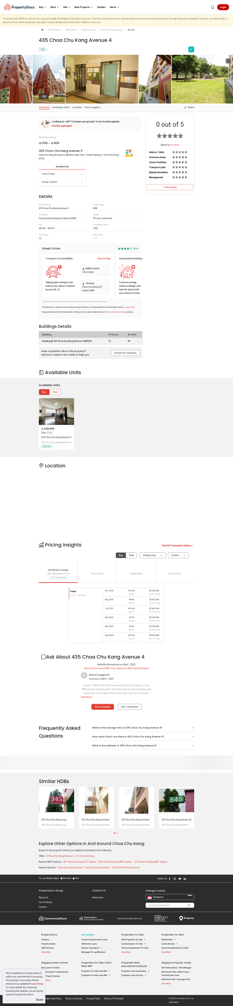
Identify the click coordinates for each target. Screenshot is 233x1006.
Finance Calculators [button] (92, 948)
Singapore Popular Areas (176, 962)
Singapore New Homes (54, 962)
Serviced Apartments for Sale (134, 948)
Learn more (130, 307)
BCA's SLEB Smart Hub (116, 312)
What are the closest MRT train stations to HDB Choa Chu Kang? (116, 668)
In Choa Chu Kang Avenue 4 (60, 856)
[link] (90, 124)
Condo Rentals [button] (169, 944)
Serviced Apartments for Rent (175, 948)
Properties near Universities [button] (135, 971)
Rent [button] (55, 7)
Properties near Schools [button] (133, 975)
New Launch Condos (50, 968)
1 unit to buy (62, 174)
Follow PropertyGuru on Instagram (175, 879)
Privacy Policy (36, 983)
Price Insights (92, 107)
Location (77, 107)
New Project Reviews (50, 976)
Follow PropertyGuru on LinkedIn (185, 879)
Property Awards (91, 918)
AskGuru (45, 940)
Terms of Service (74, 998)
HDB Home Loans (89, 944)
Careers (43, 907)
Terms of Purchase (113, 998)
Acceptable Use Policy (50, 998)
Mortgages (87, 934)
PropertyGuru (49, 934)
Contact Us (99, 890)
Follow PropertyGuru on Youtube (180, 879)
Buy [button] (43, 7)
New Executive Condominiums (55, 972)
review (175, 145)
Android (65, 878)
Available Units (61, 107)
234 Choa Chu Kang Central (135, 819)
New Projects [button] (84, 7)
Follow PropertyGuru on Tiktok (193, 878)
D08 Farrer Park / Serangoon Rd (175, 979)
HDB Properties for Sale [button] (133, 939)
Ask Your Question (125, 353)
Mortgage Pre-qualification (93, 952)
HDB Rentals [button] (168, 939)
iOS (75, 878)
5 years (175, 555)
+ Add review (170, 187)
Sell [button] (67, 7)
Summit (129, 918)
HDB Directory (47, 948)
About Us (43, 897)
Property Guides (48, 944)
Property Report (161, 918)
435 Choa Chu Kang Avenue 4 (56, 437)
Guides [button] (101, 7)
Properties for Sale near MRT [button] (96, 971)
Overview (44, 107)
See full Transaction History (178, 545)
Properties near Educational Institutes (134, 964)
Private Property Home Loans (94, 940)
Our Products (45, 902)
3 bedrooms (150, 555)
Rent (55, 392)
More (115, 7)
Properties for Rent (172, 934)
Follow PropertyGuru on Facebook (170, 879)
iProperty (186, 918)
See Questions (129, 706)
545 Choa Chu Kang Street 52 (176, 819)
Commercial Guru (53, 918)
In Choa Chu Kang (85, 856)
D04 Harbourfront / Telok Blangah (176, 968)
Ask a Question (103, 706)
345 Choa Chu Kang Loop (54, 819)
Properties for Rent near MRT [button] (96, 975)
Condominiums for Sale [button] (133, 944)
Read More (86, 697)
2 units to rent (62, 182)
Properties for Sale (132, 934)
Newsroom (97, 897)
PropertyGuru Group (51, 890)
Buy (44, 392)
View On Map (104, 258)
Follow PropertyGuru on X (189, 878)
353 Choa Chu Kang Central (95, 819)
